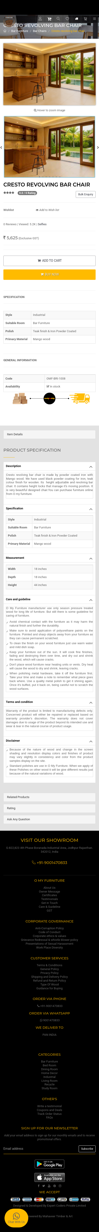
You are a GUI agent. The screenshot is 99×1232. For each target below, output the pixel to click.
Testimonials (49, 899)
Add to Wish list (47, 210)
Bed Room (49, 1065)
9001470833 (49, 1020)
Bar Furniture (19, 31)
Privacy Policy (49, 973)
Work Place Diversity (49, 947)
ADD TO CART (49, 260)
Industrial (49, 1077)
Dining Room (49, 1069)
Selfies (42, 224)
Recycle (50, 1084)
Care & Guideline (49, 906)
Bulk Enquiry (85, 194)
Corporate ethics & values (49, 936)
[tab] (49, 434)
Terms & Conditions (49, 965)
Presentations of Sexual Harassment (49, 943)
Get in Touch (49, 903)
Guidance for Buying (49, 988)
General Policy (49, 969)
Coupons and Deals (49, 1110)
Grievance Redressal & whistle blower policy (49, 940)
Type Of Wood (49, 984)
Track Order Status (49, 1114)
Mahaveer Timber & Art (57, 1216)
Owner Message (49, 891)
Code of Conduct (49, 932)
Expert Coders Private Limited (66, 1205)
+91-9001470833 (49, 1006)
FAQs (49, 1117)
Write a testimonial (49, 1106)
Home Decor (49, 1073)
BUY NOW (49, 274)
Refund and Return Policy (49, 980)
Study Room (49, 1088)
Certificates (49, 895)
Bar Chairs (40, 31)
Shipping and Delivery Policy (49, 976)
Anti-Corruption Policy (49, 928)
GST (49, 910)
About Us (50, 887)
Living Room (49, 1080)
